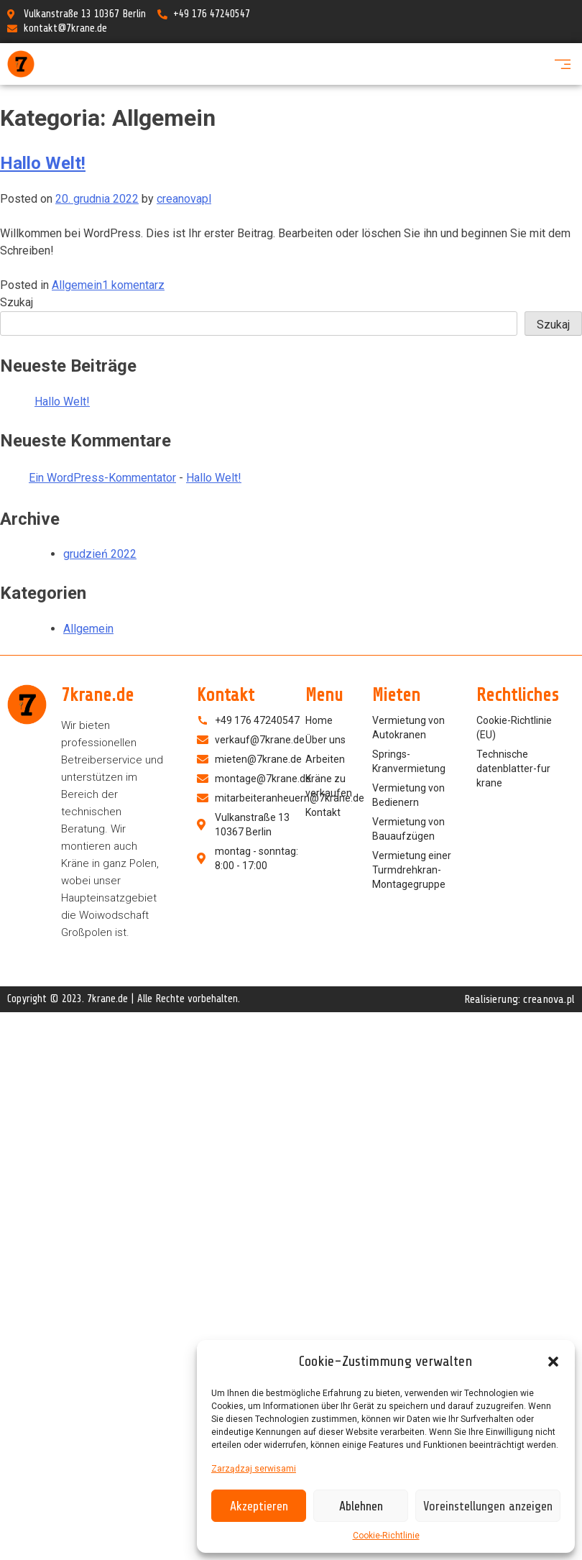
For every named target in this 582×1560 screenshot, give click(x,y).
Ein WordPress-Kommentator (102, 478)
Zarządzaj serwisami (253, 1469)
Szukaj (16, 302)
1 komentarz (133, 285)
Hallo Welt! (43, 163)
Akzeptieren (259, 1506)
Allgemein (77, 285)
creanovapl (184, 199)
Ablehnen (361, 1506)
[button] (553, 1361)
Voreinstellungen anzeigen (488, 1506)
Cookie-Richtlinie (386, 1536)
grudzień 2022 (100, 554)
